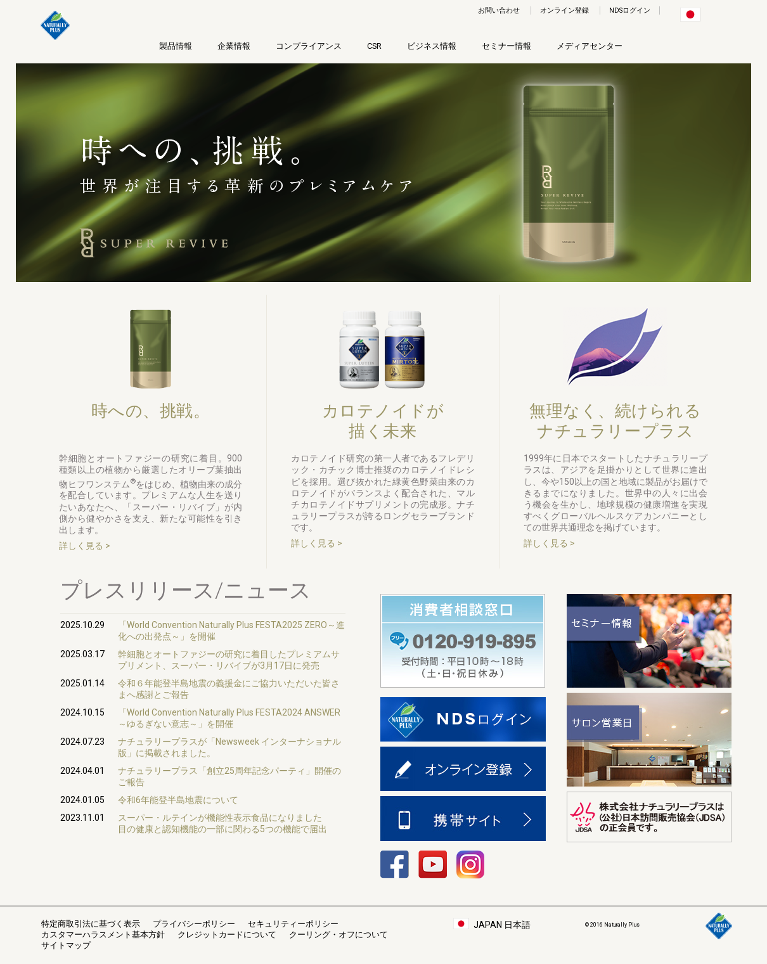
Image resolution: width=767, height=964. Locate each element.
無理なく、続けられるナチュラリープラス (615, 420)
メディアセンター (589, 46)
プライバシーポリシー (194, 924)
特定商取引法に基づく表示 (90, 924)
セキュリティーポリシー (293, 924)
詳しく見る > (84, 546)
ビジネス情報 (431, 46)
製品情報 (175, 46)
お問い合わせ (499, 10)
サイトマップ (66, 945)
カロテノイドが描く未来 (383, 420)
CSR (374, 46)
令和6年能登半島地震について (178, 800)
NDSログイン (629, 10)
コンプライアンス (309, 46)
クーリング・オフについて (338, 934)
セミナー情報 (506, 46)
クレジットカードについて (226, 934)
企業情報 (233, 46)
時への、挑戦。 (150, 420)
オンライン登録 (564, 10)
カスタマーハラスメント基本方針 (103, 934)
